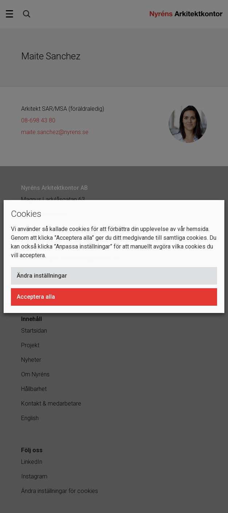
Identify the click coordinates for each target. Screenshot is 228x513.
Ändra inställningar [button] (42, 275)
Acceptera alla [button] (36, 296)
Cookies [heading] (26, 214)
